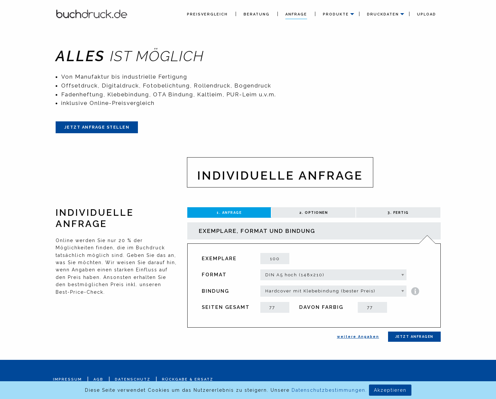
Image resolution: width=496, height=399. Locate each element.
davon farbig (321, 307)
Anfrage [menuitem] (296, 14)
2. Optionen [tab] (314, 212)
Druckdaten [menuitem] (383, 14)
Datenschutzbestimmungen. (329, 390)
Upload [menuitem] (426, 14)
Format (214, 275)
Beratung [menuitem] (257, 14)
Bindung (215, 291)
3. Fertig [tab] (398, 212)
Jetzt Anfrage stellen (97, 127)
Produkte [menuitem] (336, 14)
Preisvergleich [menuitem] (207, 14)
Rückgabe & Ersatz (187, 379)
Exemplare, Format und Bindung (257, 231)
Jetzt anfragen (414, 336)
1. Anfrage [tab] (229, 212)
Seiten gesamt (226, 307)
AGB (98, 379)
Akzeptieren (390, 390)
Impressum (67, 379)
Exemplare (219, 259)
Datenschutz (132, 379)
